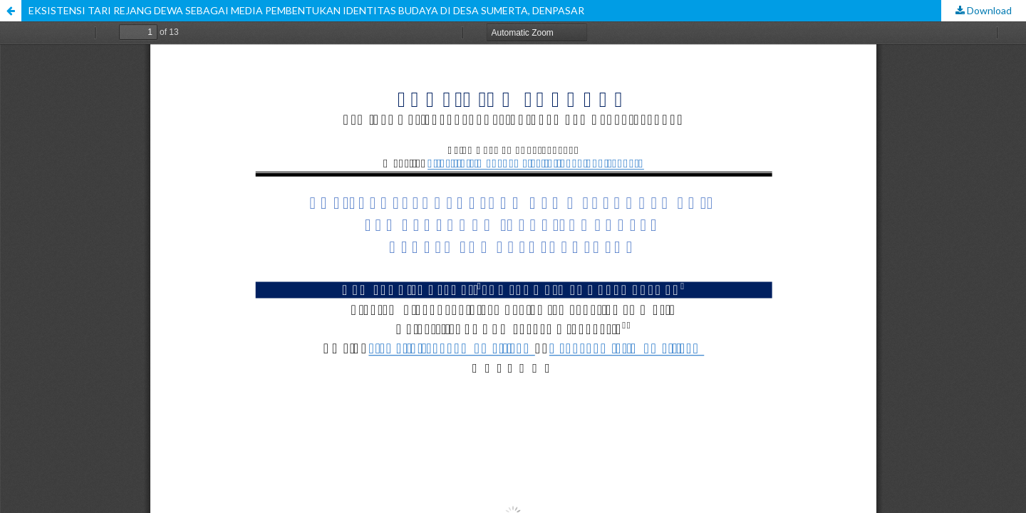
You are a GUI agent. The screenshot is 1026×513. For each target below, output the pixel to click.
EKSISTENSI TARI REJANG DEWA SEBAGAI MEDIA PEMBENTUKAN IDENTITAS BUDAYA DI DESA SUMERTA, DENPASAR (306, 10)
